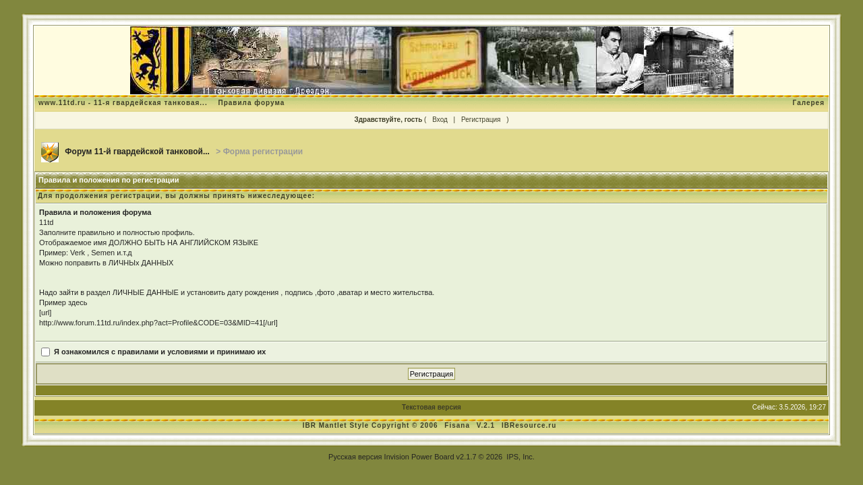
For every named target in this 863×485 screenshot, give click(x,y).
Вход (440, 119)
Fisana (458, 425)
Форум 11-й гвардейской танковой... (137, 151)
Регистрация (480, 119)
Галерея (809, 102)
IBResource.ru (529, 425)
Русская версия (355, 457)
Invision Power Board (419, 457)
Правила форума (251, 102)
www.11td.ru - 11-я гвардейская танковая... (123, 102)
